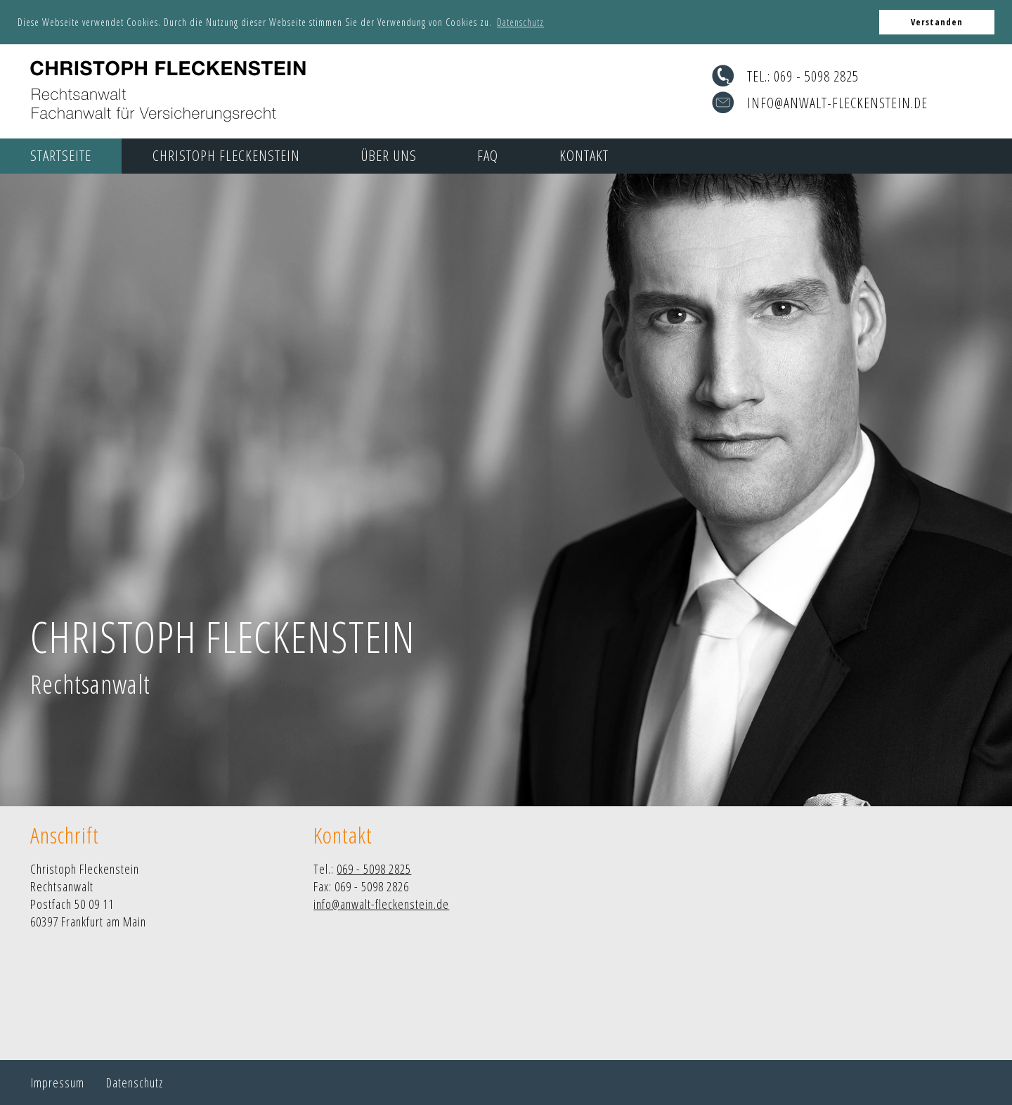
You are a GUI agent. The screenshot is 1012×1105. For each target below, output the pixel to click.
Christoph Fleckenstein (226, 155)
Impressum (57, 1082)
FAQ (487, 155)
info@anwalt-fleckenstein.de (837, 102)
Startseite (60, 155)
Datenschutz (134, 1082)
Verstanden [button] (937, 22)
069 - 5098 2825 (816, 76)
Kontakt (584, 155)
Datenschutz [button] (520, 22)
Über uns (389, 155)
